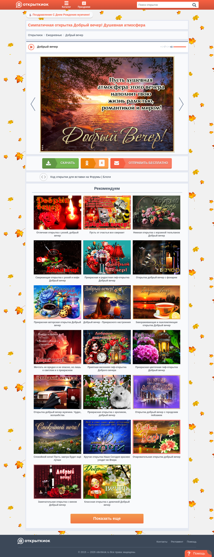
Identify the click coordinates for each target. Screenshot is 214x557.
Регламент (177, 541)
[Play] (31, 47)
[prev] (33, 104)
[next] (181, 104)
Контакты (162, 541)
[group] (107, 47)
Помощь (191, 541)
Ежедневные (54, 35)
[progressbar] (180, 47)
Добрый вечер (74, 35)
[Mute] (172, 47)
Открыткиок (35, 35)
